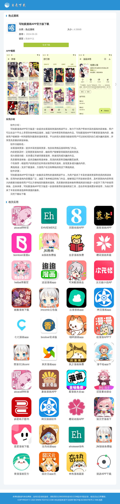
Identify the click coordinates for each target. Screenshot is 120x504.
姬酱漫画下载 (21, 309)
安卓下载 (46, 45)
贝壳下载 (16, 5)
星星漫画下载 (21, 446)
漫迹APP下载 (103, 474)
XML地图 (98, 500)
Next (116, 84)
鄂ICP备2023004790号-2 (83, 500)
